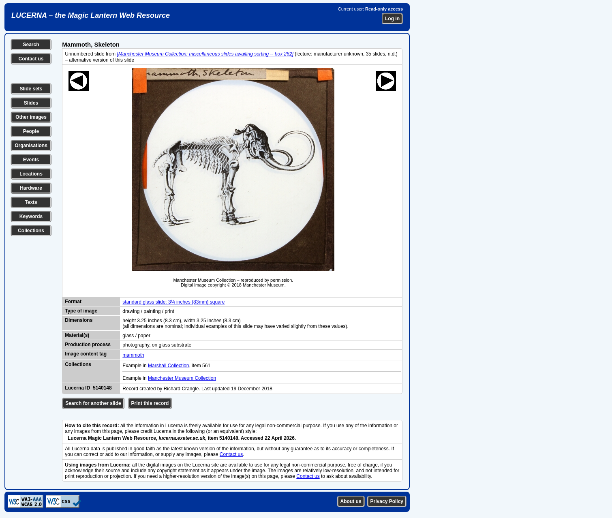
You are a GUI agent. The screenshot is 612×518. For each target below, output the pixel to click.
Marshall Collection (168, 365)
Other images (31, 117)
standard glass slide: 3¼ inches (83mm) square (173, 302)
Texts (31, 202)
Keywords (31, 216)
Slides (31, 103)
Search (31, 44)
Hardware (31, 188)
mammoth (133, 355)
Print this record (150, 403)
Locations (31, 174)
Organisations (31, 145)
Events (31, 160)
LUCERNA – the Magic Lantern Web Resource (90, 15)
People (31, 131)
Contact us (30, 59)
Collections (31, 230)
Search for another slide (93, 403)
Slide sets (30, 89)
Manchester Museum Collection (182, 378)
